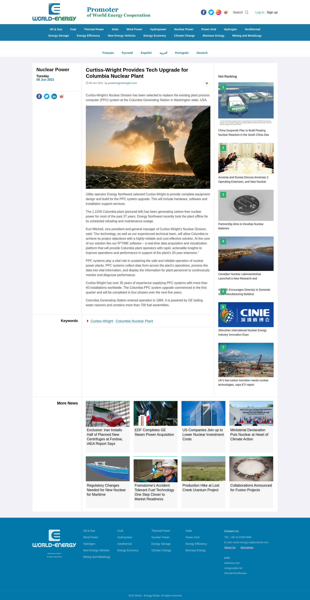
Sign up (272, 12)
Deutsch (202, 52)
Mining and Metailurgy (247, 35)
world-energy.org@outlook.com (250, 542)
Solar (115, 29)
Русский (127, 52)
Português (182, 52)
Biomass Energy (214, 35)
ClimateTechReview (235, 573)
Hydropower (158, 29)
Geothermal (252, 29)
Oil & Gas (56, 29)
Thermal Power (94, 29)
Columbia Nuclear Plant (134, 321)
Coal (73, 29)
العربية (163, 52)
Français (108, 52)
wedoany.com (232, 562)
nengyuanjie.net (233, 568)
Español (146, 52)
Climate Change (184, 35)
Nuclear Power (184, 29)
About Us (230, 547)
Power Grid (208, 29)
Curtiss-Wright (102, 321)
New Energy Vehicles (122, 35)
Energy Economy (155, 35)
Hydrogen (230, 29)
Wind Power (134, 29)
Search (238, 12)
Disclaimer (247, 547)
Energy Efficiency (88, 35)
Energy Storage (58, 35)
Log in (259, 12)
